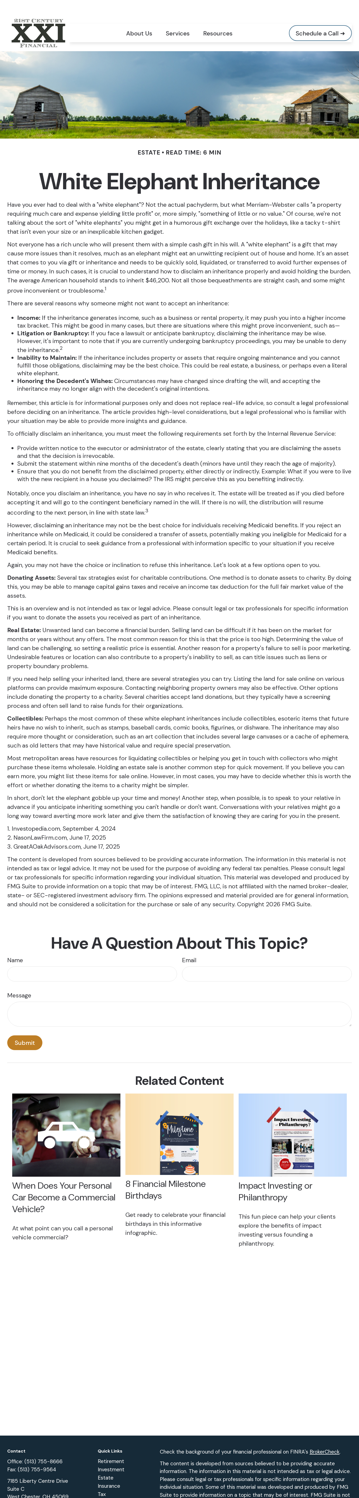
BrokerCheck (325, 1437)
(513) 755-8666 (43, 1446)
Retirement (111, 1446)
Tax (102, 1479)
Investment (111, 1454)
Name (15, 945)
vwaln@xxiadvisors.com (35, 1493)
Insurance (109, 1471)
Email (189, 945)
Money (106, 1487)
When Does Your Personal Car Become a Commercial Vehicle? (63, 1182)
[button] (139, 18)
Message (19, 980)
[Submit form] (24, 1028)
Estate (105, 1463)
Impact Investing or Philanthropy (275, 1176)
